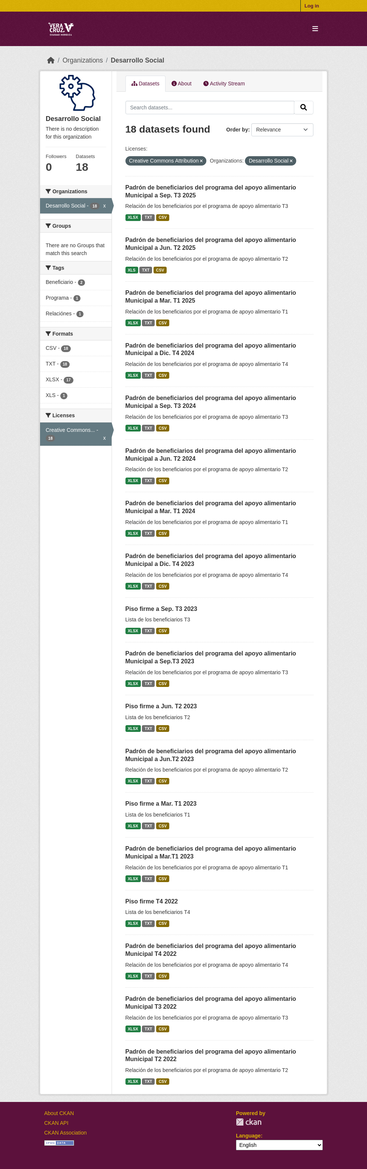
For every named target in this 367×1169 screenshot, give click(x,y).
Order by (237, 130)
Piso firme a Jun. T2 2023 (161, 706)
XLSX (133, 217)
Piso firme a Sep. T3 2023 (161, 609)
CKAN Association (65, 1133)
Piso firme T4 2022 (151, 901)
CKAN (248, 1122)
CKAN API (56, 1123)
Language (248, 1136)
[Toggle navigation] (315, 29)
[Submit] (303, 107)
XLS (131, 270)
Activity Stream (224, 84)
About (182, 84)
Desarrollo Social (137, 60)
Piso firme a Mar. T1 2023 (161, 803)
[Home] (51, 60)
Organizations (83, 60)
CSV (163, 217)
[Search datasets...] (210, 107)
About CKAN (59, 1113)
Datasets (145, 84)
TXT (148, 217)
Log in (311, 6)
